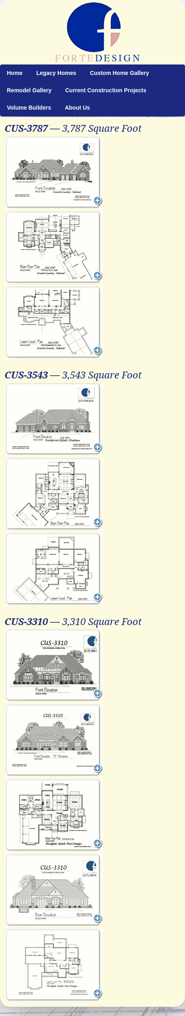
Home (15, 73)
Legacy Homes (56, 73)
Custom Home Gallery (119, 73)
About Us (77, 107)
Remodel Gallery (29, 90)
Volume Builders (29, 107)
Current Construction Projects (106, 90)
